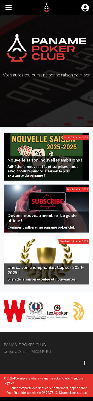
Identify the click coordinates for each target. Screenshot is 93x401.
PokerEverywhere (26, 378)
